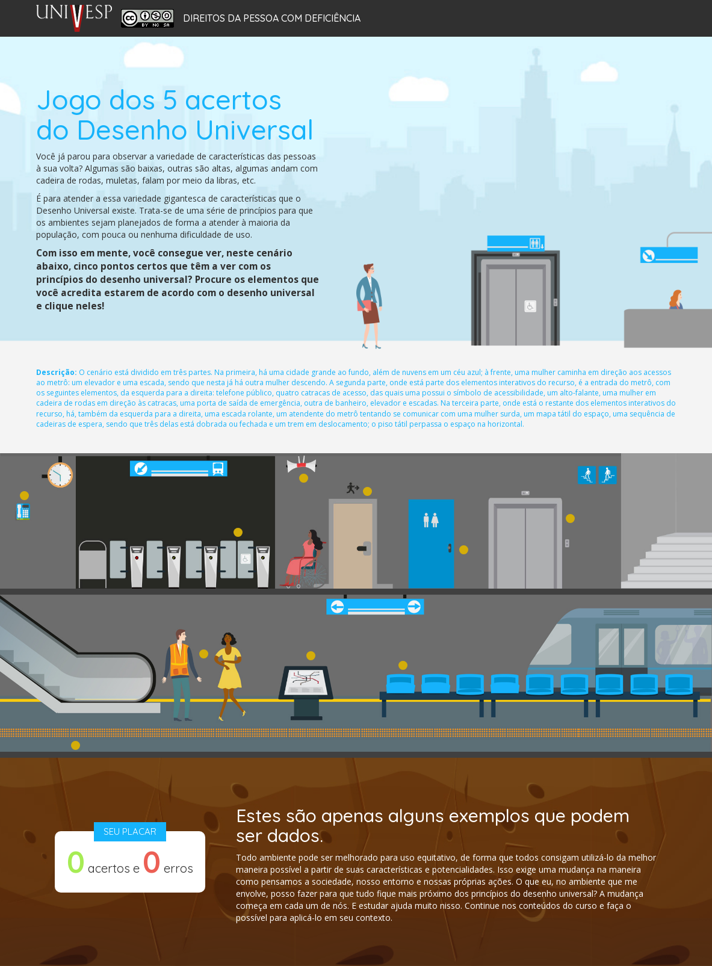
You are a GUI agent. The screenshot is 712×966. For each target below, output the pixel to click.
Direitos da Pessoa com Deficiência (272, 18)
